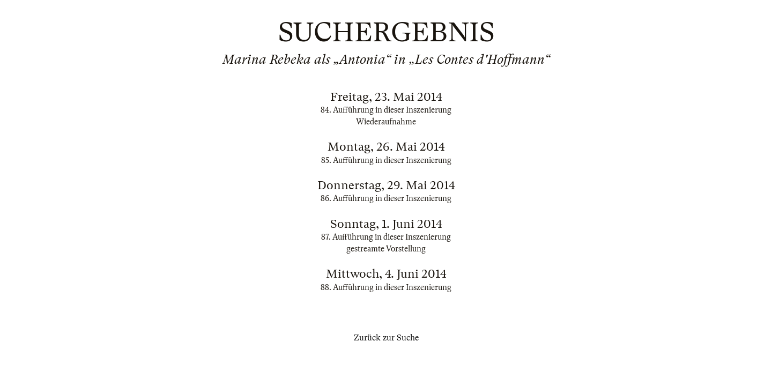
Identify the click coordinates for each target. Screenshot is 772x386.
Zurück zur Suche (386, 338)
